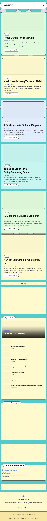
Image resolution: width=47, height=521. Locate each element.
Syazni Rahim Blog (6, 473)
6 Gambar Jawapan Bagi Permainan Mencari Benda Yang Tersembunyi (26, 385)
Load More (23, 283)
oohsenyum (23, 514)
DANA (3, 469)
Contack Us (30, 518)
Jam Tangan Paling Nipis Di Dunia (21, 215)
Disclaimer (23, 518)
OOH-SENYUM (8, 5)
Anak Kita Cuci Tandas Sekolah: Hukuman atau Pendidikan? (16, 475)
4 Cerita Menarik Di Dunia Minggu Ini (23, 125)
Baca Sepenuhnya (10, 50)
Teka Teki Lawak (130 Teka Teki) (18, 366)
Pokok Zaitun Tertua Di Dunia (19, 37)
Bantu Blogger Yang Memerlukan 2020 (19, 359)
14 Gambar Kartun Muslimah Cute (18, 392)
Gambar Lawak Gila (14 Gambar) (14, 334)
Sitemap (36, 518)
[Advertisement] (23, 300)
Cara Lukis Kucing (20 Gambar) (18, 379)
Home (10, 518)
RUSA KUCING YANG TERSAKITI (10, 470)
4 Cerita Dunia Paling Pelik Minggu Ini (22, 261)
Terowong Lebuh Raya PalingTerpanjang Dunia (16, 170)
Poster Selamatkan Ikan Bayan (18, 346)
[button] (2, 5)
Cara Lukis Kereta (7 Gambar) (17, 372)
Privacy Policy (16, 518)
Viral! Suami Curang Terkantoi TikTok (23, 81)
